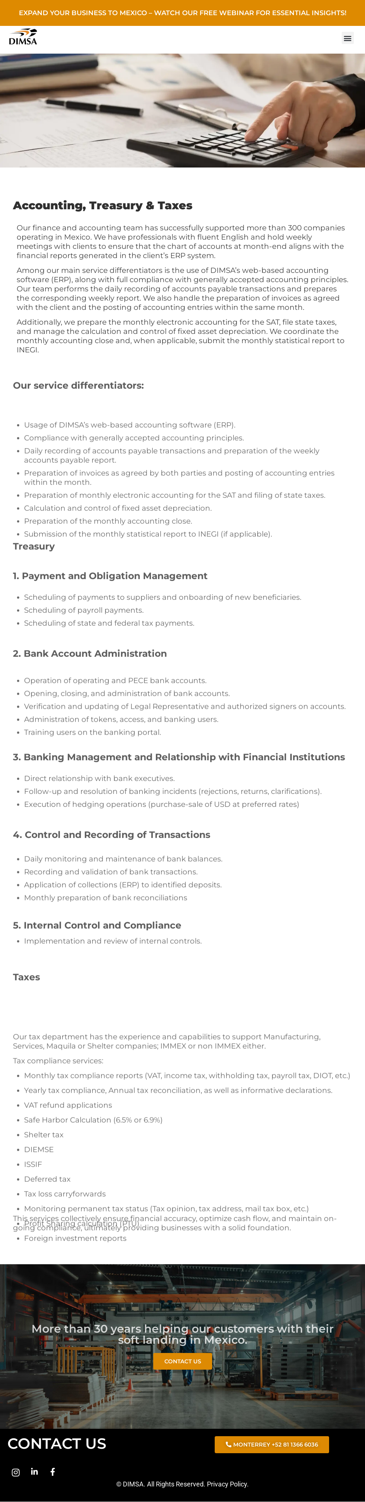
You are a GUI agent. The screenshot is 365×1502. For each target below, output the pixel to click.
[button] (348, 38)
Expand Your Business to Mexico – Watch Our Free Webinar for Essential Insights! (182, 13)
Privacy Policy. (228, 1484)
